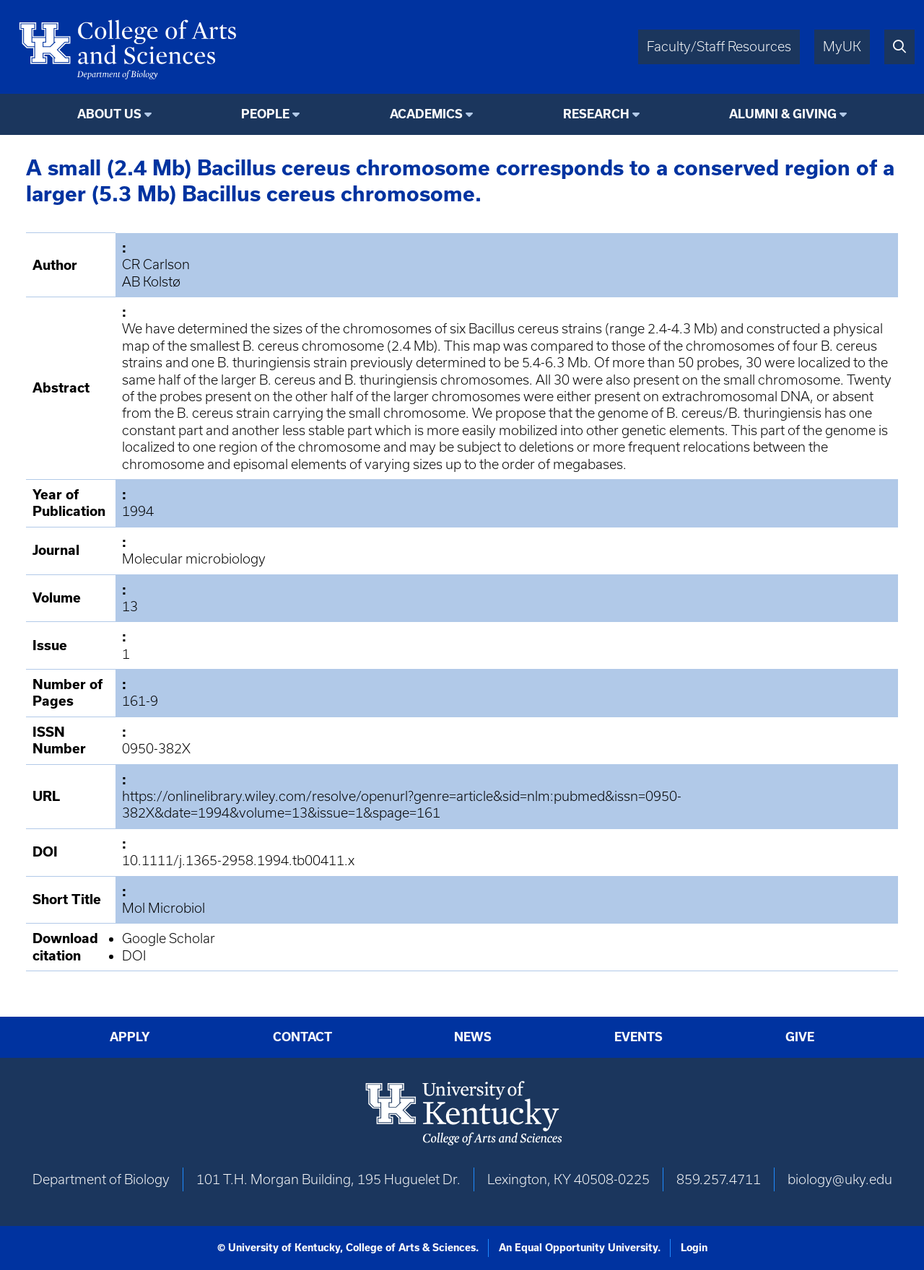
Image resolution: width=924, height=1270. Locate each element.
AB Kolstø (151, 281)
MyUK (842, 46)
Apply (130, 1036)
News (473, 1036)
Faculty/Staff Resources (719, 46)
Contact (302, 1036)
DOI (134, 955)
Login (694, 1247)
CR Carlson (156, 264)
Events (638, 1036)
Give (799, 1036)
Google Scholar (168, 938)
